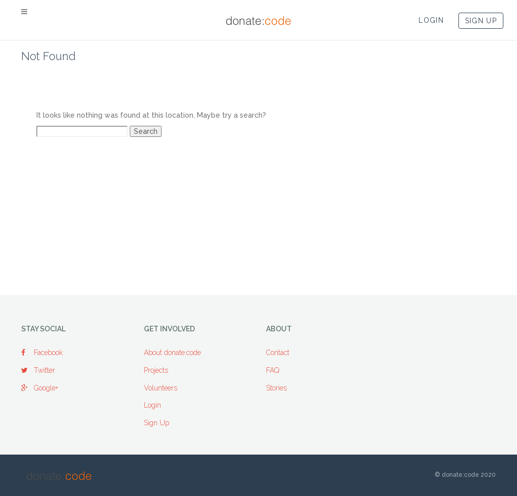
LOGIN (431, 20)
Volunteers (160, 388)
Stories (276, 388)
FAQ (272, 370)
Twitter (38, 370)
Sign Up (156, 423)
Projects (156, 370)
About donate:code (172, 353)
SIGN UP (481, 21)
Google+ (39, 388)
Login (152, 405)
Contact (277, 353)
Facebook (42, 353)
